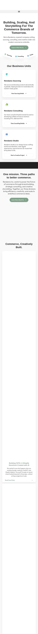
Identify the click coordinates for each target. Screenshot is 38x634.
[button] (19, 11)
